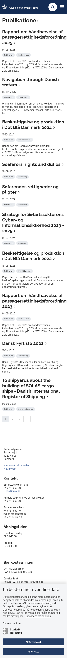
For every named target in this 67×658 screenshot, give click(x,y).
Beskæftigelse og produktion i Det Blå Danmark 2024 (33, 124)
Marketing (16, 632)
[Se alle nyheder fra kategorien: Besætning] (22, 176)
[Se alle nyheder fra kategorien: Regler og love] (24, 54)
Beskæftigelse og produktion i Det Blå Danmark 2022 (33, 255)
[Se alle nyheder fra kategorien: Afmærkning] (23, 96)
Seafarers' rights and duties (31, 164)
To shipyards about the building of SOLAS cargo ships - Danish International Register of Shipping (31, 388)
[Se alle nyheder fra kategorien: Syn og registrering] (26, 408)
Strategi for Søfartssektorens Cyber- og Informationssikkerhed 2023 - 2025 (33, 222)
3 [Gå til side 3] (20, 419)
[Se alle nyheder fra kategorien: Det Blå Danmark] (25, 139)
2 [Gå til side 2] (12, 419)
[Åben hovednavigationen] (63, 7)
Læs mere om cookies (38, 615)
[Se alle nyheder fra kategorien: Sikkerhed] (22, 242)
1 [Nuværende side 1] (5, 419)
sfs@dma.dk (13, 491)
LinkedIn (11, 468)
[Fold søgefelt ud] (52, 7)
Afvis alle (33, 651)
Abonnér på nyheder (17, 465)
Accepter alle (33, 642)
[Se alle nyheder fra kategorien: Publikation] (9, 54)
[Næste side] (27, 419)
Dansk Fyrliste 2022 (22, 343)
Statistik (15, 629)
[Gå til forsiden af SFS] (19, 7)
